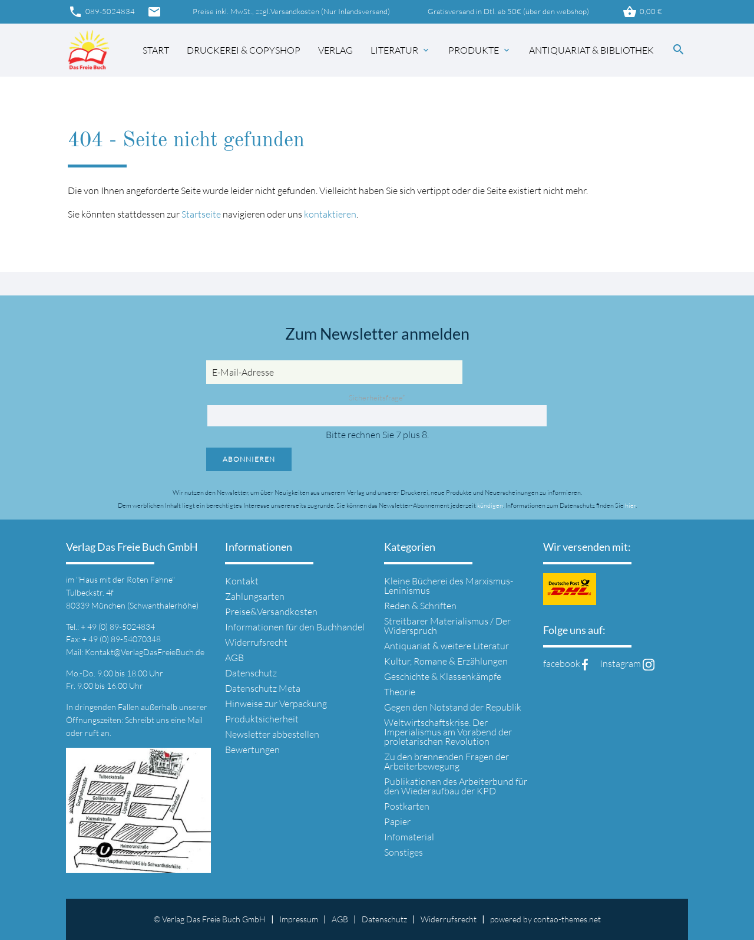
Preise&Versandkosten (271, 611)
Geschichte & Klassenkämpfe (442, 676)
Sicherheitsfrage (377, 397)
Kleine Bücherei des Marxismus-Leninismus (448, 585)
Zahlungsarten (255, 596)
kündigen (490, 505)
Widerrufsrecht (256, 642)
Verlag (335, 50)
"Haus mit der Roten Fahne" (125, 579)
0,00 (642, 12)
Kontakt (242, 581)
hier (630, 505)
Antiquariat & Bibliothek (591, 50)
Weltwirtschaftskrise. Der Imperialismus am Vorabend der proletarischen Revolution (448, 731)
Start (156, 50)
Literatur (401, 50)
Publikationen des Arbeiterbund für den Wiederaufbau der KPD (455, 786)
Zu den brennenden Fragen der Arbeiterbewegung (446, 761)
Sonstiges (403, 852)
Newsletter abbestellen (272, 734)
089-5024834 (101, 12)
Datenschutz (251, 673)
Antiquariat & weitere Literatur (446, 646)
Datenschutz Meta (262, 688)
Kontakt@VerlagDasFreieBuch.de (144, 652)
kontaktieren (330, 214)
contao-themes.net (567, 919)
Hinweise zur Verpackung (276, 703)
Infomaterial (409, 837)
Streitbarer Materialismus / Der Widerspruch (447, 625)
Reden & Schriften (420, 606)
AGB (234, 657)
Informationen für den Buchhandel (295, 627)
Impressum (298, 919)
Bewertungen (252, 749)
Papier (397, 821)
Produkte (479, 50)
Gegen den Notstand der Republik (452, 707)
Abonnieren (249, 459)
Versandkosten (294, 11)
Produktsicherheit (262, 719)
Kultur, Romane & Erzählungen (446, 661)
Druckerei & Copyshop (243, 50)
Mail (195, 720)
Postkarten (406, 806)
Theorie (399, 692)
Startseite (201, 214)
